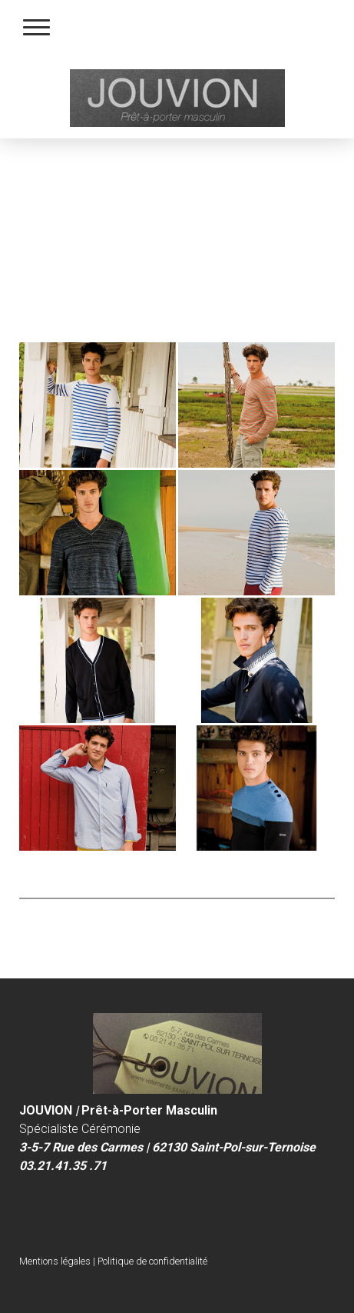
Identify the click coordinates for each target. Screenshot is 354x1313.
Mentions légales (55, 1261)
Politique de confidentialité (152, 1261)
